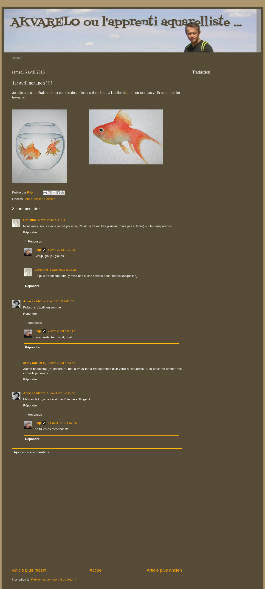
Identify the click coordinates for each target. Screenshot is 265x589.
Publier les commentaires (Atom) (53, 579)
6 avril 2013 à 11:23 (61, 249)
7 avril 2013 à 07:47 (61, 331)
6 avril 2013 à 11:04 (51, 220)
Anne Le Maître (34, 301)
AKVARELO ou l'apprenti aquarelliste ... (126, 22)
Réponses (35, 241)
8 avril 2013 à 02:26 (63, 269)
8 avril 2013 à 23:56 (61, 363)
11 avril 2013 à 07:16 (62, 423)
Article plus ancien (164, 570)
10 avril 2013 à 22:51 (61, 393)
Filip (38, 249)
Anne (129, 93)
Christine (30, 220)
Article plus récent (29, 570)
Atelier (38, 199)
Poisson (49, 199)
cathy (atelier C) (34, 363)
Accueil (17, 57)
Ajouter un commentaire (31, 452)
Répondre (30, 232)
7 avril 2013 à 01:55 (60, 301)
